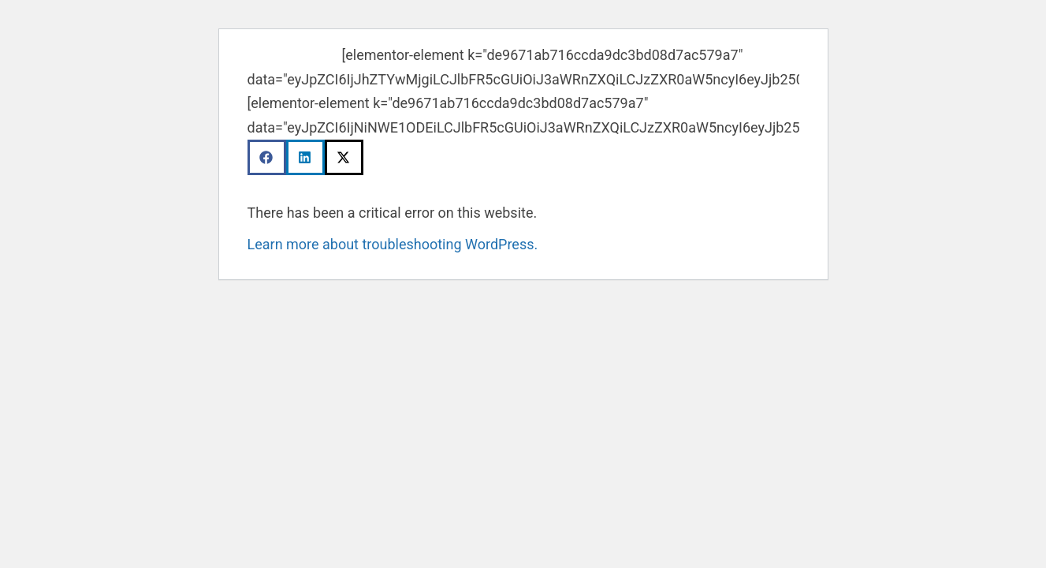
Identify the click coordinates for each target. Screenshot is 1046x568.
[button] (267, 157)
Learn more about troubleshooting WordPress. (393, 244)
